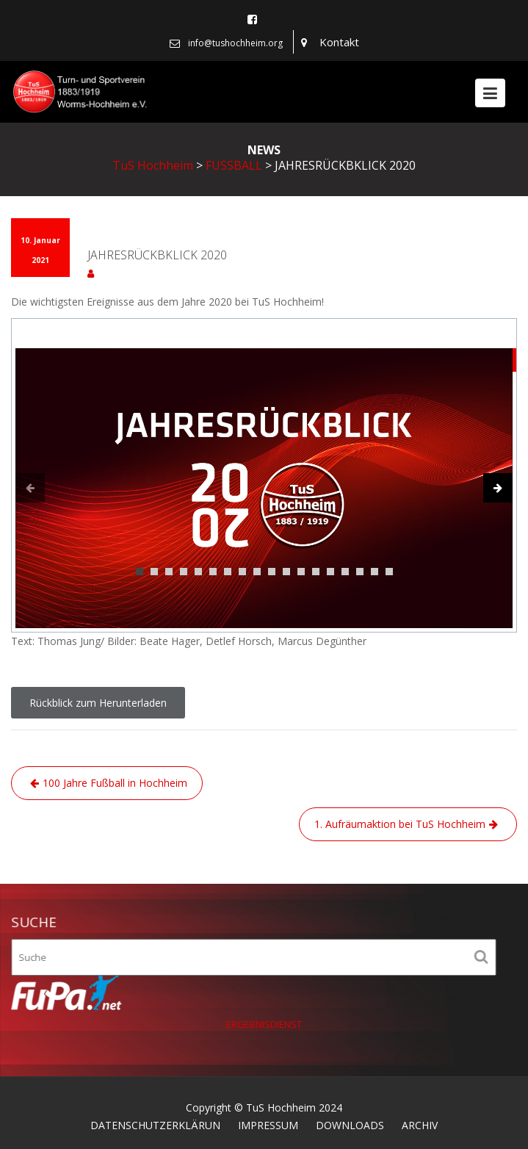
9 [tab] (257, 571)
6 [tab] (213, 571)
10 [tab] (271, 571)
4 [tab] (183, 571)
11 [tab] (286, 571)
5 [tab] (198, 571)
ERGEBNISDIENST (264, 1024)
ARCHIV (420, 1125)
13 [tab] (315, 571)
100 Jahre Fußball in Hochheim (115, 783)
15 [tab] (345, 571)
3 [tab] (169, 571)
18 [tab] (389, 571)
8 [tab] (242, 571)
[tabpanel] (264, 488)
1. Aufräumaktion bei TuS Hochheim (399, 824)
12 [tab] (301, 571)
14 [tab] (330, 571)
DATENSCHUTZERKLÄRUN (155, 1125)
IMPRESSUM (268, 1125)
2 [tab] (154, 571)
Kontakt (339, 42)
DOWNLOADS (350, 1125)
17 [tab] (374, 571)
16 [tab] (360, 571)
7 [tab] (227, 571)
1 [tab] (139, 571)
